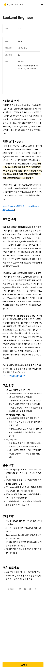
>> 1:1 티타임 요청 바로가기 (14, 376)
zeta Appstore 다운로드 (13, 206)
